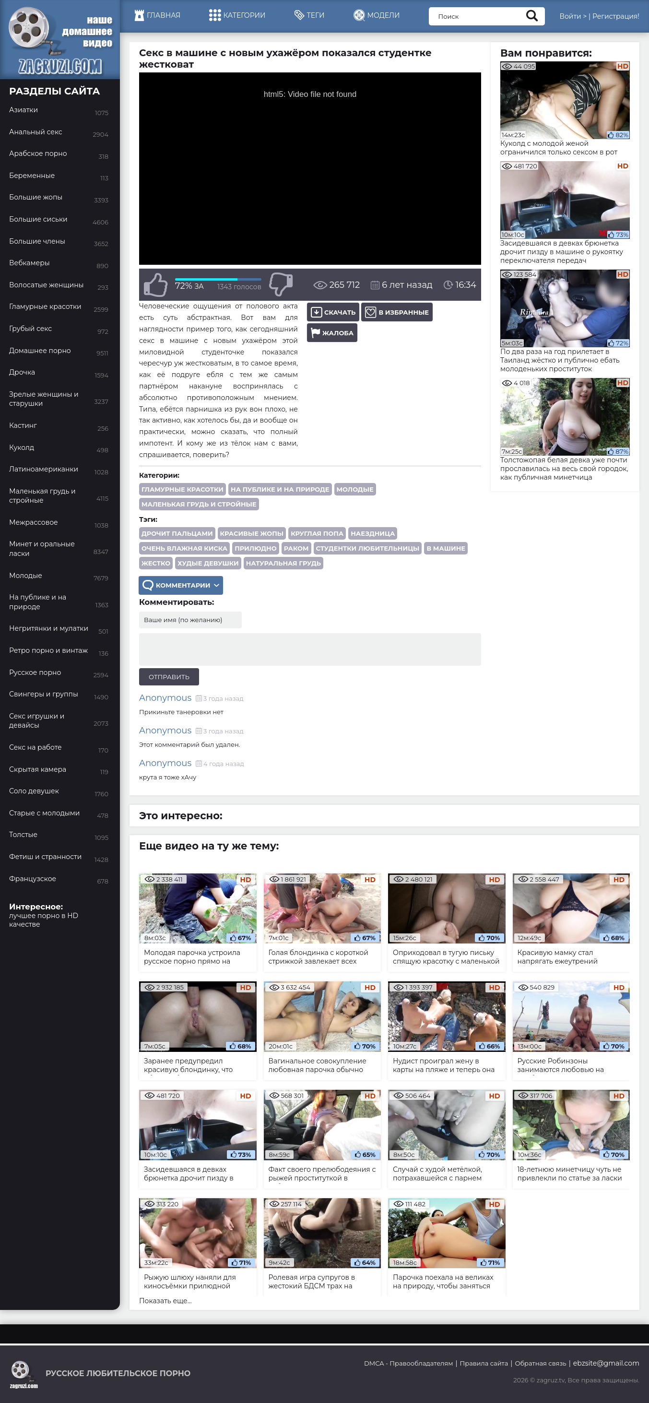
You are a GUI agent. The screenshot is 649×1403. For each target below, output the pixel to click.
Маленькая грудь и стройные (199, 504)
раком (296, 548)
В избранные (397, 312)
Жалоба (332, 332)
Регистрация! (615, 16)
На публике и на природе (280, 489)
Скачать (333, 312)
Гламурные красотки (183, 489)
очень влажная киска (184, 548)
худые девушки (207, 563)
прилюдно (255, 548)
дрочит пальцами (177, 533)
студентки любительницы (368, 548)
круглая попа (317, 533)
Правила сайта (484, 1363)
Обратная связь (540, 1363)
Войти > (573, 16)
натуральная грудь (283, 563)
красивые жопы (252, 533)
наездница (373, 533)
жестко (156, 563)
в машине (445, 548)
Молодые (355, 489)
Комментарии (180, 585)
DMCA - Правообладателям (408, 1363)
